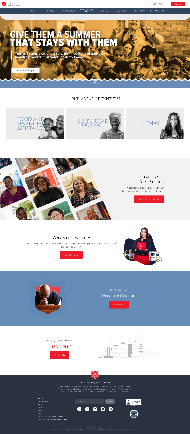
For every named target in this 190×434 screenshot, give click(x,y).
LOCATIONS (121, 11)
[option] (95, 51)
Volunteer (41, 408)
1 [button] (93, 77)
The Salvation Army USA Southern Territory (53, 419)
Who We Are (42, 399)
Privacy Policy (101, 430)
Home (33, 11)
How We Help (43, 402)
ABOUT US (104, 11)
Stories (50, 11)
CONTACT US (139, 11)
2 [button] (97, 77)
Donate (177, 4)
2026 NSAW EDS (157, 11)
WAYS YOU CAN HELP (86, 11)
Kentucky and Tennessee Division (50, 416)
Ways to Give (42, 405)
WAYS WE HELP (68, 11)
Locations (160, 4)
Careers (40, 413)
